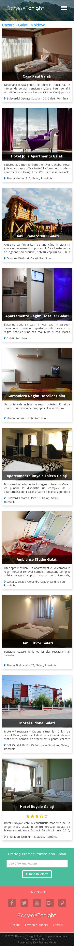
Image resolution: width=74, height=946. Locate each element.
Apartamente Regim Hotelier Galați (37, 316)
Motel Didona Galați (37, 723)
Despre (15, 925)
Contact (58, 925)
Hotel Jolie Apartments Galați (37, 156)
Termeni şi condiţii (36, 925)
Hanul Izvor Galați (37, 643)
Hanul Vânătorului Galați (37, 236)
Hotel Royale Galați (37, 806)
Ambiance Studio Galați (37, 559)
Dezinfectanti (32, 939)
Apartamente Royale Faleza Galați (37, 475)
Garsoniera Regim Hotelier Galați (37, 395)
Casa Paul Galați (37, 76)
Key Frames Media (44, 942)
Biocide (46, 939)
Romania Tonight (37, 915)
